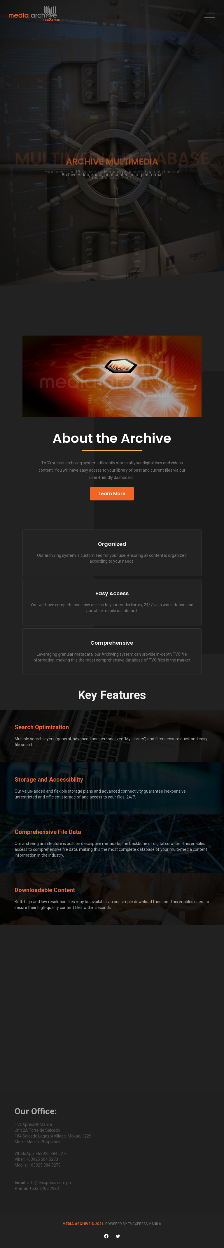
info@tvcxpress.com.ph (49, 1182)
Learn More (112, 493)
